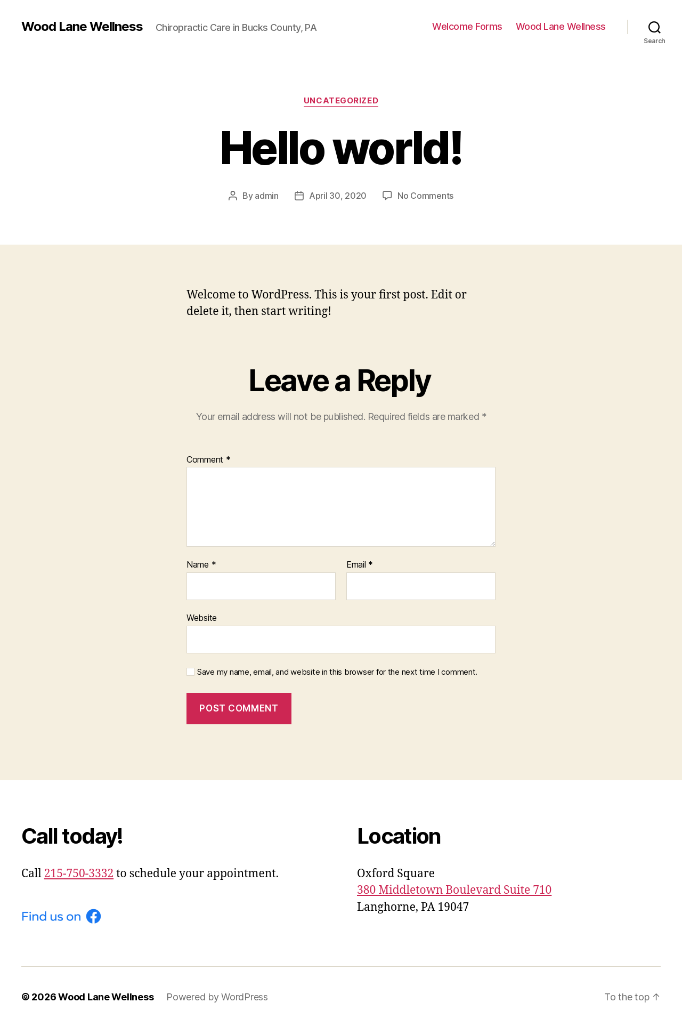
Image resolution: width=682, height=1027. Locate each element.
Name (201, 565)
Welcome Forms (467, 26)
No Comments (425, 195)
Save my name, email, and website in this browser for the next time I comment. (337, 672)
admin (267, 195)
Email (359, 565)
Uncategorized (341, 101)
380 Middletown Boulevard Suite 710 (454, 890)
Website (201, 617)
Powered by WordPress (217, 996)
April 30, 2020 (338, 195)
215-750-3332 (78, 874)
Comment (208, 460)
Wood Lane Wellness (82, 26)
